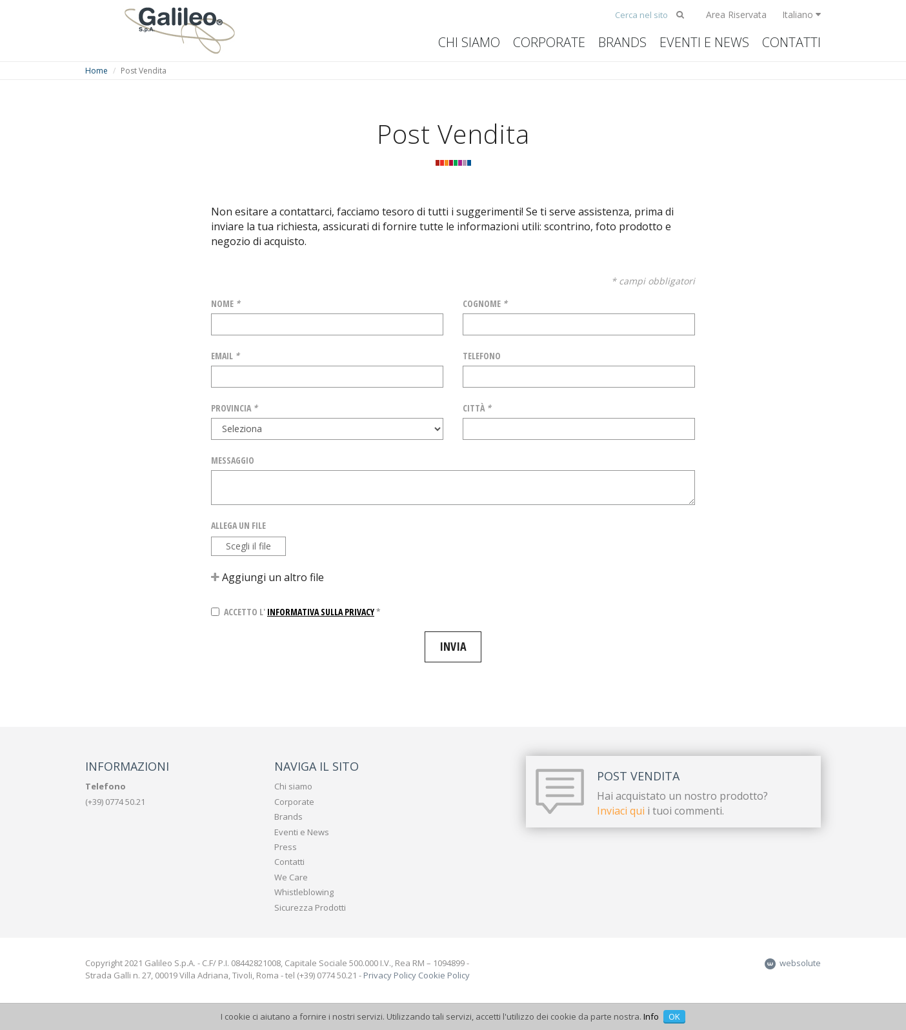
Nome (225, 303)
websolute (793, 963)
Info (651, 1016)
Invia (453, 646)
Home (96, 70)
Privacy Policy (389, 975)
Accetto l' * (296, 612)
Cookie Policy (444, 975)
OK (674, 1016)
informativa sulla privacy (320, 612)
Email (225, 356)
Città (477, 408)
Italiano (801, 14)
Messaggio (232, 460)
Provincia (234, 408)
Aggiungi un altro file (267, 577)
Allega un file (238, 525)
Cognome (485, 303)
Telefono (482, 356)
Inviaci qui (621, 811)
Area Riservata (736, 14)
